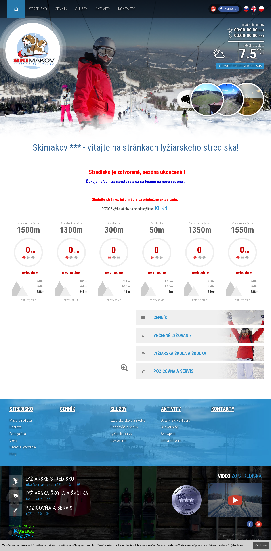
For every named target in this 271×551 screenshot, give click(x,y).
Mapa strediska (20, 420)
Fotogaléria (17, 434)
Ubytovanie (118, 440)
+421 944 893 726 (38, 499)
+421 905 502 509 (68, 484)
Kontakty (126, 8)
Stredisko (38, 8)
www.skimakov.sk (251, 535)
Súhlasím (261, 545)
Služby (81, 8)
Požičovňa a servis (173, 371)
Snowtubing (169, 427)
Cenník (61, 8)
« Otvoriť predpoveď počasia (240, 66)
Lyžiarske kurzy (121, 434)
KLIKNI (162, 208)
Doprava (15, 427)
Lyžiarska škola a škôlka (179, 353)
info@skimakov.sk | (40, 484)
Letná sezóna (171, 440)
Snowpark (168, 434)
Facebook (230, 8)
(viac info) (237, 545)
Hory (12, 454)
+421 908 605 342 (38, 513)
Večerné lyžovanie (172, 335)
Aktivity (102, 8)
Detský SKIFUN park (175, 420)
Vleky (13, 440)
